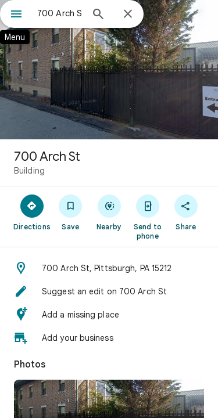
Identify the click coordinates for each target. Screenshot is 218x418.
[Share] (186, 212)
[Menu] (16, 15)
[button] (109, 268)
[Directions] (32, 212)
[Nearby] (109, 212)
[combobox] (59, 13)
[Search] (98, 15)
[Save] (70, 212)
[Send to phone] (147, 216)
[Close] (128, 14)
